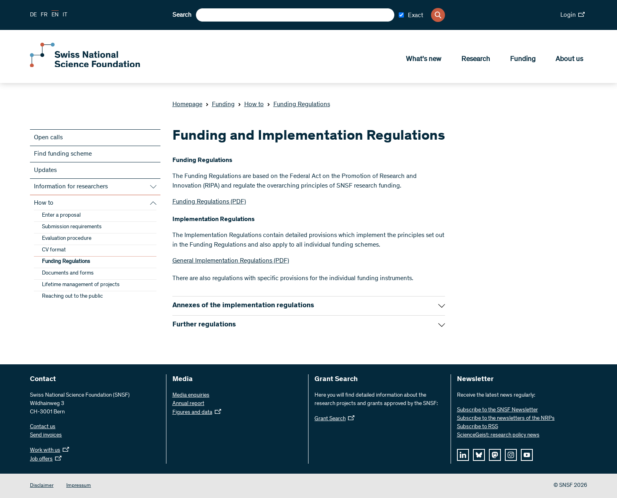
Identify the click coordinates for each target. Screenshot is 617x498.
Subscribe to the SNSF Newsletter (497, 410)
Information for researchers (71, 187)
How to (251, 104)
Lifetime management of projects (81, 285)
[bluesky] (479, 455)
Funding (523, 60)
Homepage (187, 104)
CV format (54, 250)
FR (44, 15)
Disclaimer (41, 485)
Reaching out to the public (72, 296)
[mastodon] (495, 455)
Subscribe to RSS (477, 427)
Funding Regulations (298, 104)
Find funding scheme (63, 154)
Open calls (48, 137)
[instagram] (511, 455)
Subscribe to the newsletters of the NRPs (506, 418)
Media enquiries (191, 395)
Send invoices (46, 435)
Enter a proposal (61, 215)
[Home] (88, 67)
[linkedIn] (463, 455)
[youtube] (527, 455)
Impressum (78, 485)
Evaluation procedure (66, 238)
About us (569, 60)
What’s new (423, 60)
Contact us (42, 427)
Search (182, 15)
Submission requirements (72, 227)
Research (475, 60)
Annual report (188, 404)
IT (65, 15)
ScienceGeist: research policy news (498, 435)
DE (33, 15)
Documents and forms (68, 273)
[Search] (438, 15)
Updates (45, 170)
